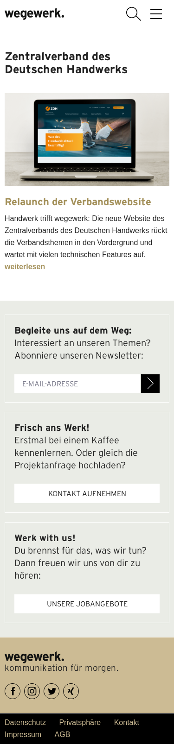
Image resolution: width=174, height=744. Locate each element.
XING (78, 690)
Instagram (39, 690)
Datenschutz (25, 722)
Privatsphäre (80, 722)
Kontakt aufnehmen (87, 493)
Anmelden (150, 383)
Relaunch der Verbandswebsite (78, 201)
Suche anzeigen (133, 14)
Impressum (23, 734)
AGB (63, 734)
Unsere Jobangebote (87, 603)
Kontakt (126, 722)
